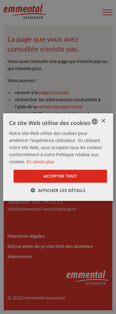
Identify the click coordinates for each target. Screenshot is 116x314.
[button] (58, 190)
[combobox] (95, 121)
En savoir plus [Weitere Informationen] (40, 162)
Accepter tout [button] (60, 176)
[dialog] (58, 157)
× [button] (103, 121)
